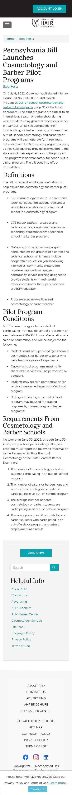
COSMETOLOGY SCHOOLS (36, 721)
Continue (37, 789)
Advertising (19, 601)
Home (10, 39)
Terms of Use (21, 646)
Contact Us (19, 595)
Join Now (36, 553)
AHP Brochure (21, 608)
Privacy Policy (21, 639)
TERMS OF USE (36, 746)
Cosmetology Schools (27, 620)
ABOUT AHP (36, 685)
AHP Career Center (25, 614)
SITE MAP (36, 727)
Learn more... (59, 783)
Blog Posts (26, 39)
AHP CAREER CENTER (36, 711)
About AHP (19, 589)
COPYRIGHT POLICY (36, 733)
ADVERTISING (36, 698)
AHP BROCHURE (36, 704)
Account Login (49, 8)
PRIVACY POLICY (36, 740)
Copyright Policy (23, 633)
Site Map (17, 627)
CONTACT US (36, 692)
